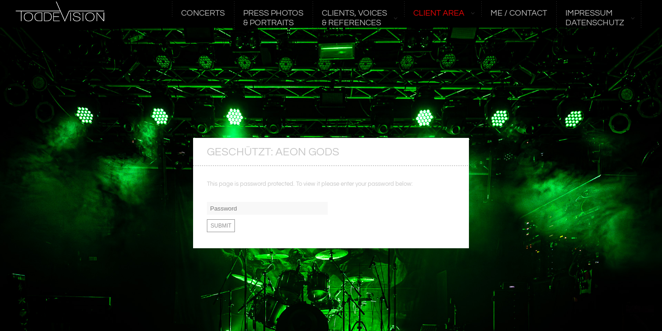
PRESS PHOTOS (273, 18)
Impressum (595, 18)
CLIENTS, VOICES (355, 18)
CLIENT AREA (439, 13)
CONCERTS (203, 13)
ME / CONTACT (519, 13)
